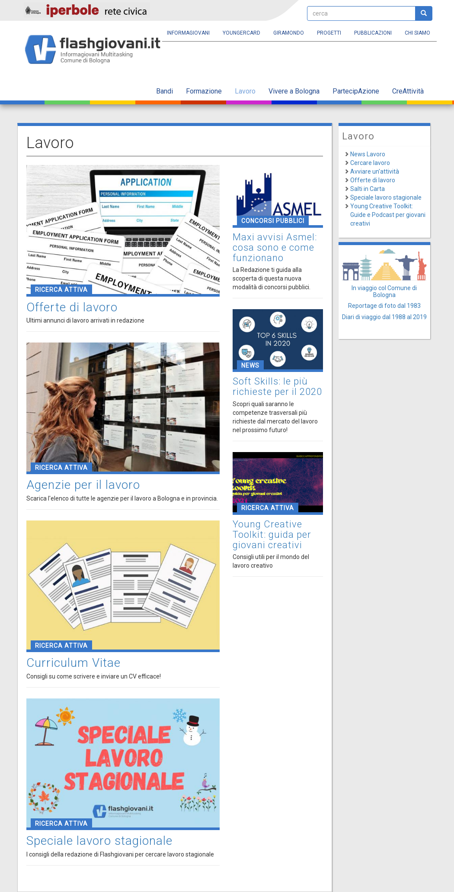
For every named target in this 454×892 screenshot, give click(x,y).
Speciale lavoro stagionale (99, 841)
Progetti (329, 33)
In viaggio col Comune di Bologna (384, 291)
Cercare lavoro (370, 162)
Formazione (204, 91)
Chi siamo (417, 33)
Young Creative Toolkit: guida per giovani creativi (272, 534)
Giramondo (288, 33)
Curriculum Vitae (73, 663)
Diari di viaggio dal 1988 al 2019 (384, 316)
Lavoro (245, 91)
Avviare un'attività (374, 171)
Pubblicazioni (373, 33)
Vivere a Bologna (294, 91)
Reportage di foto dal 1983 (384, 305)
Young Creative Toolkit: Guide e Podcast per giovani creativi (387, 215)
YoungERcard (241, 33)
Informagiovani (188, 33)
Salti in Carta (367, 188)
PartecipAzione (356, 91)
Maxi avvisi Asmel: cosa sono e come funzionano (275, 247)
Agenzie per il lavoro (83, 485)
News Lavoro (367, 154)
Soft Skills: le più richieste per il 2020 (277, 386)
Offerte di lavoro (72, 307)
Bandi (164, 91)
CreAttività (408, 91)
